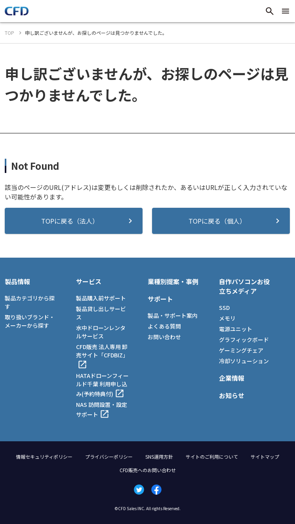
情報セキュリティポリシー (44, 456)
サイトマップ (265, 456)
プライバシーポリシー (109, 456)
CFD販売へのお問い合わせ (148, 470)
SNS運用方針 (159, 456)
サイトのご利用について (212, 456)
